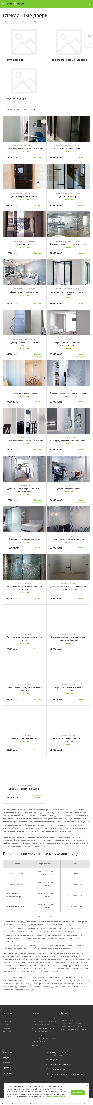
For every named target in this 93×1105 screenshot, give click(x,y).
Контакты (7, 1073)
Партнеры (6, 1028)
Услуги (64, 1013)
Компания (7, 1013)
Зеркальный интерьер (40, 1042)
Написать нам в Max (58, 1069)
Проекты (7, 1068)
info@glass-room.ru (57, 1060)
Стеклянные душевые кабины (43, 1028)
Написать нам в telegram (60, 1064)
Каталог (35, 1013)
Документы (7, 1021)
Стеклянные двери (39, 1035)
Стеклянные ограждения (41, 1031)
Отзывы (6, 1025)
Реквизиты (7, 1031)
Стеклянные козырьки (40, 1025)
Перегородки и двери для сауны (44, 1038)
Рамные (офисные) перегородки (44, 1021)
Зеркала (35, 1045)
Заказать (37, 157)
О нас (5, 1018)
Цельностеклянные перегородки (44, 1018)
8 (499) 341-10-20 (58, 1053)
